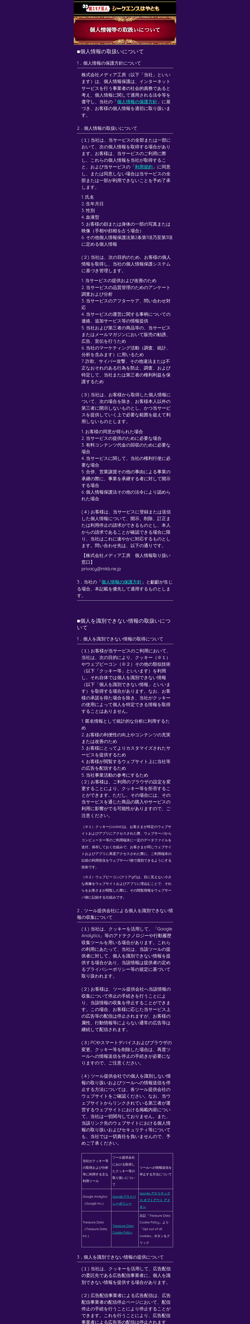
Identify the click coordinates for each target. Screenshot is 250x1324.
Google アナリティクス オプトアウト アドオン (155, 1200)
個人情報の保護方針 (137, 102)
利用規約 (144, 167)
